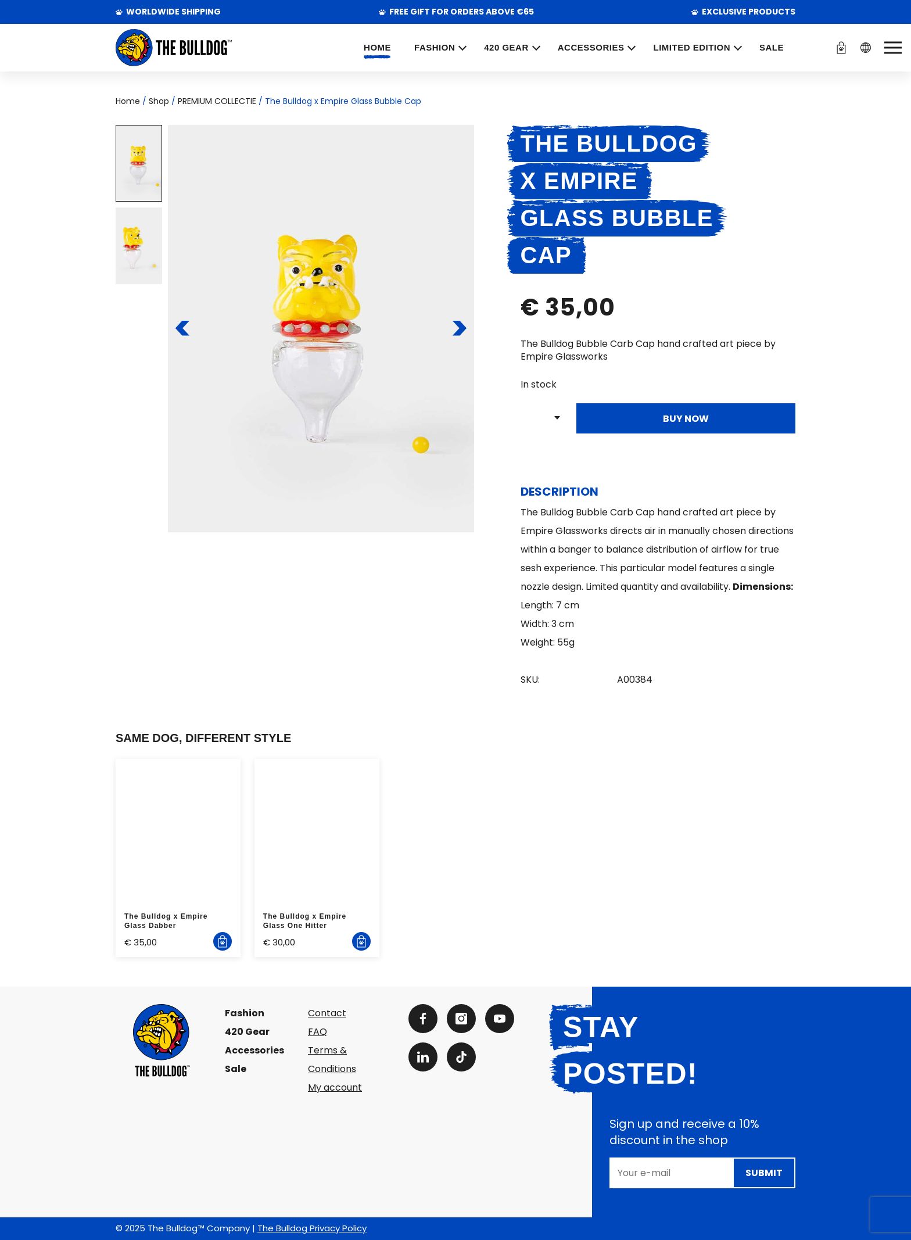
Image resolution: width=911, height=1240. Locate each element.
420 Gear (247, 1031)
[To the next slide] (459, 328)
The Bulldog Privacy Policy (312, 1228)
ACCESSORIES (591, 47)
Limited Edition (691, 47)
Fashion (244, 1013)
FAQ (317, 1031)
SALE (771, 47)
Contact (327, 1013)
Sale (235, 1069)
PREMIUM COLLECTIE (217, 101)
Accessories (254, 1050)
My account (335, 1087)
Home (377, 47)
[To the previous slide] (182, 328)
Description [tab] (559, 491)
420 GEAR (506, 47)
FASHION (434, 47)
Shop (159, 101)
